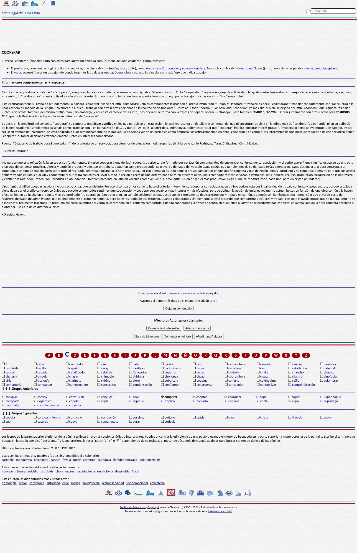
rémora (20, 471)
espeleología (86, 471)
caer (104, 364)
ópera (119, 72)
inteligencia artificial (220, 511)
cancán (297, 364)
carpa (200, 368)
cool (136, 397)
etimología (9, 483)
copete (74, 401)
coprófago (331, 401)
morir (77, 460)
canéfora (330, 364)
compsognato (78, 385)
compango (44, 385)
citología (43, 380)
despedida (122, 471)
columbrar (331, 380)
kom (258, 68)
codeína (201, 380)
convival (11, 397)
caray (104, 368)
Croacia (297, 417)
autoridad (53, 483)
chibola (42, 376)
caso (263, 368)
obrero (138, 72)
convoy (42, 397)
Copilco (170, 401)
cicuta (264, 376)
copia (105, 401)
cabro (41, 364)
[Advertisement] (178, 34)
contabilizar (268, 385)
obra (127, 72)
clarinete (75, 380)
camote (265, 364)
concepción (158, 68)
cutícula (170, 421)
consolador (236, 385)
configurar (172, 385)
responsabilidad (113, 483)
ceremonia (36, 483)
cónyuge (107, 397)
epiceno (332, 68)
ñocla (135, 471)
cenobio (320, 68)
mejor (23, 483)
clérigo (105, 380)
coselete (139, 417)
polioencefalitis (149, 460)
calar (136, 364)
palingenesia (91, 483)
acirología (104, 460)
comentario (13, 385)
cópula (10, 417)
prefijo (18, 68)
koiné (309, 68)
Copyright (153, 507)
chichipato (41, 460)
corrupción (108, 417)
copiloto (202, 401)
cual (8, 421)
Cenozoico (140, 372)
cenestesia (157, 483)
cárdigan (139, 368)
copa (263, 397)
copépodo (12, 401)
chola (59, 471)
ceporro (170, 372)
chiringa (138, 376)
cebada (42, 372)
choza (200, 376)
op (177, 72)
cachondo (76, 364)
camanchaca (236, 364)
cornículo (75, 417)
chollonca (171, 376)
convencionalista (193, 68)
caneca (55, 460)
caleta (169, 364)
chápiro (329, 372)
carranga (89, 460)
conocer (173, 68)
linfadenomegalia (125, 460)
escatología (105, 471)
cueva (73, 421)
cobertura (171, 380)
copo (295, 401)
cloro (136, 380)
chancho (298, 372)
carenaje (8, 460)
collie (295, 380)
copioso (233, 401)
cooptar (201, 397)
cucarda (42, 421)
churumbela (236, 376)
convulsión (76, 397)
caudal (10, 372)
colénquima (268, 380)
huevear (7, 471)
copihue (138, 401)
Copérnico (44, 401)
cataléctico (299, 368)
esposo (70, 471)
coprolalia (12, 405)
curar (136, 421)
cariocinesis (173, 368)
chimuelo (107, 376)
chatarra (11, 376)
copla (264, 401)
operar (108, 72)
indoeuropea (244, 68)
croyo (328, 417)
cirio (8, 380)
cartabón (234, 368)
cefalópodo (77, 372)
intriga (75, 483)
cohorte (233, 380)
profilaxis (47, 471)
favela (67, 460)
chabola (233, 372)
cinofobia (330, 376)
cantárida (11, 368)
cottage (170, 417)
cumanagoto (109, 421)
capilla (41, 368)
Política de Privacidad (133, 507)
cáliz (199, 364)
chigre (73, 376)
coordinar (235, 397)
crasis (200, 417)
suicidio (33, 471)
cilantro (297, 376)
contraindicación (303, 385)
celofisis (106, 372)
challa (264, 372)
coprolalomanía (48, 405)
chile (65, 483)
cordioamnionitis (49, 417)
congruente (204, 385)
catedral (329, 368)
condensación (142, 385)
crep (231, 417)
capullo (74, 368)
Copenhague (332, 397)
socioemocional (137, 483)
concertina (108, 385)
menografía (24, 460)
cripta (264, 417)
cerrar (200, 372)
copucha (75, 405)
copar (295, 397)
